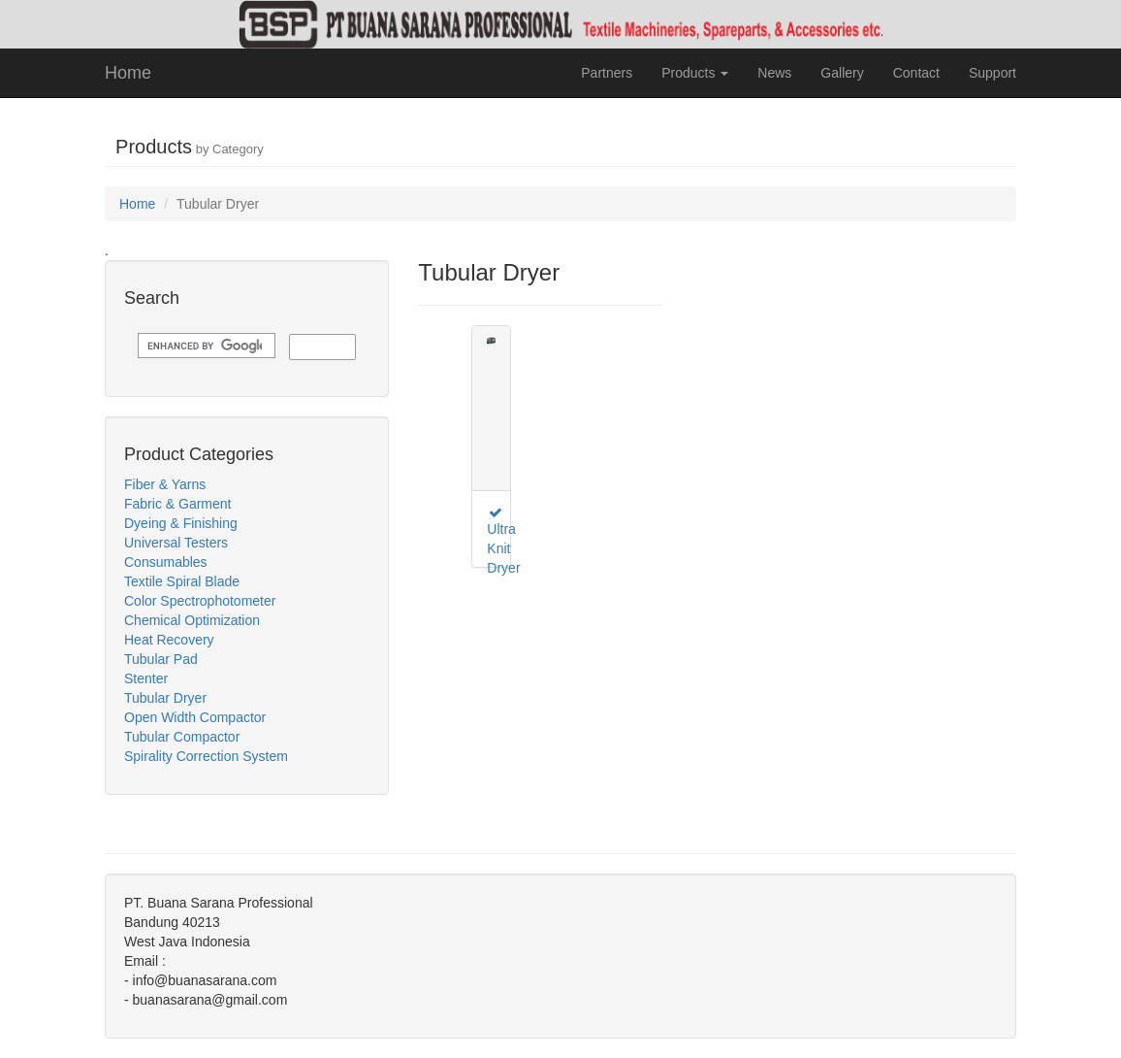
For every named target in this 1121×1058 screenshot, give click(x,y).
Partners (606, 73)
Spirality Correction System (206, 756)
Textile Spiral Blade (182, 581)
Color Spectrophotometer (199, 601)
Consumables (166, 562)
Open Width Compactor (195, 717)
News (774, 73)
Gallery (841, 73)
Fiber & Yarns (165, 484)
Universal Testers (176, 542)
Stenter (146, 678)
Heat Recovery (169, 639)
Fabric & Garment (177, 504)
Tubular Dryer (165, 698)
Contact (916, 73)
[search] (204, 346)
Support (992, 73)
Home (128, 73)
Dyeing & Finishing (181, 523)
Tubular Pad (161, 659)
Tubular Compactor (182, 736)
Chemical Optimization (192, 620)
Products (694, 73)
